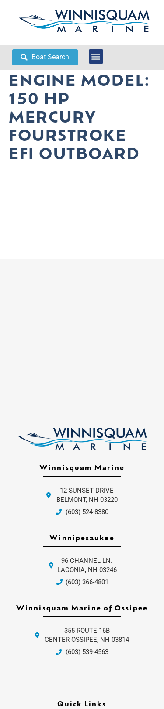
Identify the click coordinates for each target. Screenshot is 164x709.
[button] (96, 56)
